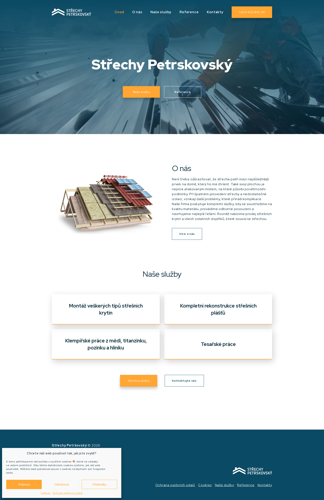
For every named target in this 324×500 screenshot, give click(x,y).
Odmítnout (61, 484)
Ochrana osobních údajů (68, 493)
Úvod (119, 12)
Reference (189, 12)
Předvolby (99, 484)
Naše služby (160, 12)
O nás (137, 12)
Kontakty (215, 12)
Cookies (46, 493)
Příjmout (24, 484)
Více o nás (187, 234)
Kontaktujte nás (184, 380)
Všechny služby (139, 380)
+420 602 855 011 (252, 12)
